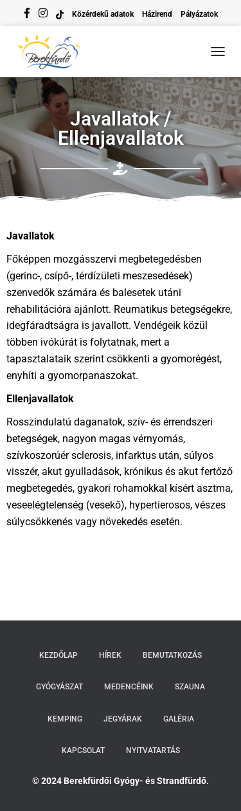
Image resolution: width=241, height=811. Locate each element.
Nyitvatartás (153, 750)
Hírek (110, 655)
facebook (27, 15)
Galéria (178, 718)
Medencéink (129, 686)
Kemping (65, 718)
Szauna (190, 686)
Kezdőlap (58, 655)
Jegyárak (122, 718)
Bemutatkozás (172, 655)
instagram (43, 15)
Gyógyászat (59, 686)
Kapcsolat (83, 750)
